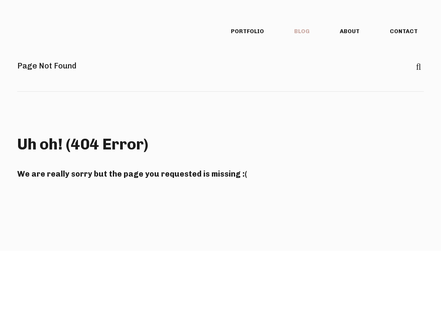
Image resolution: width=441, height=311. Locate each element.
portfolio (247, 31)
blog (302, 31)
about (350, 31)
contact (404, 31)
